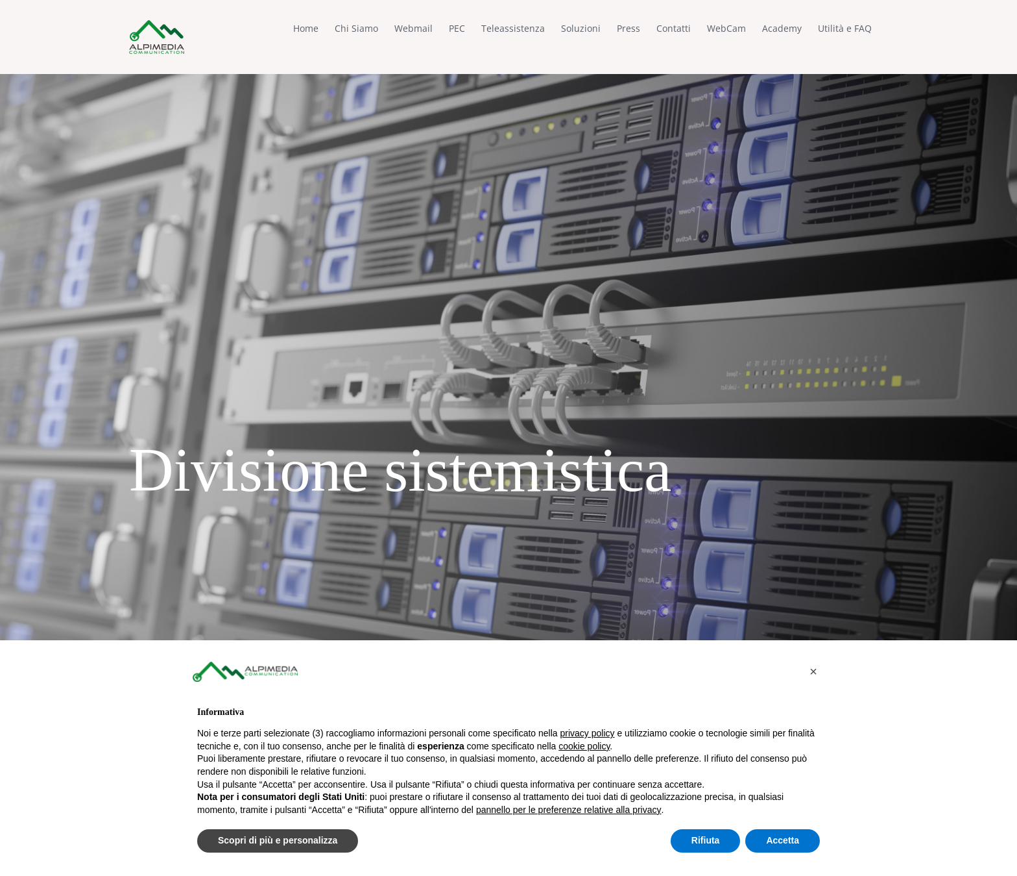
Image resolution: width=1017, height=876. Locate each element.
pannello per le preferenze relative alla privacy (569, 810)
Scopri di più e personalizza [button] (277, 840)
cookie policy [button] (584, 746)
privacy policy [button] (587, 733)
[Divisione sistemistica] (508, 438)
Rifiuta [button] (705, 840)
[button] (813, 671)
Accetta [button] (782, 840)
